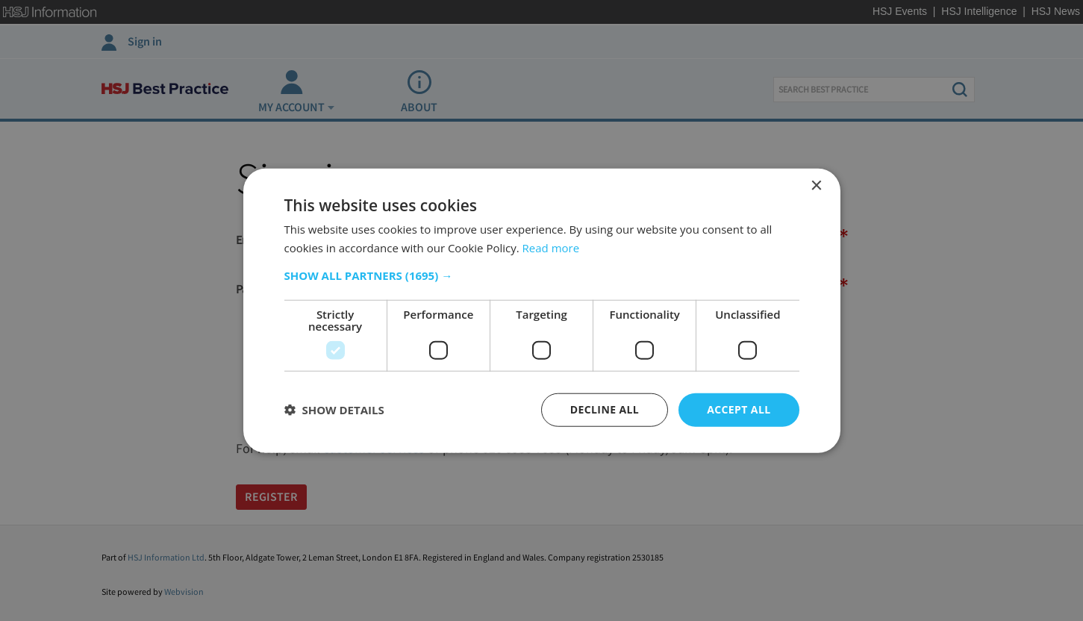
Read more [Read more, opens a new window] (551, 247)
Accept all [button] (738, 409)
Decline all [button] (604, 409)
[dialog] (541, 311)
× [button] (816, 186)
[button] (541, 275)
